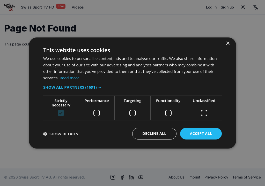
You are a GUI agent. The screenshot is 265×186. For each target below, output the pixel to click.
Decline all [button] (154, 133)
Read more (70, 77)
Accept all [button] (201, 133)
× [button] (228, 43)
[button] (132, 87)
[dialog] (132, 93)
